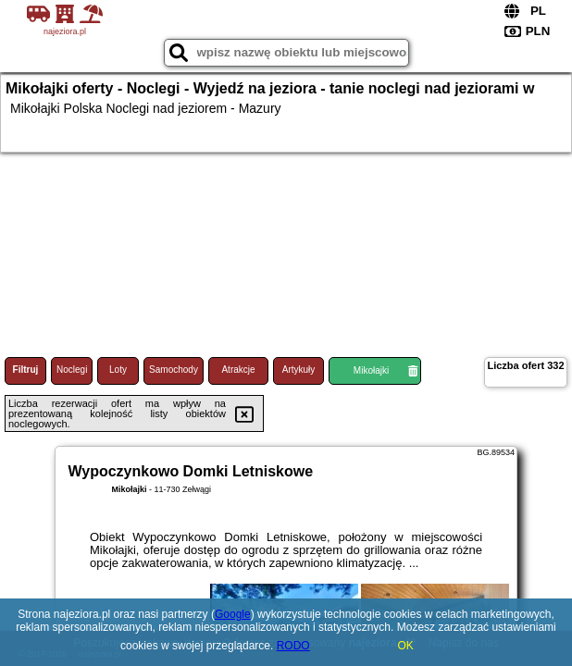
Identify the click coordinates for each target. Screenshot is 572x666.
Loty (118, 369)
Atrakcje (238, 369)
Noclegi (71, 369)
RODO (293, 645)
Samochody (173, 369)
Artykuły (299, 369)
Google (233, 614)
